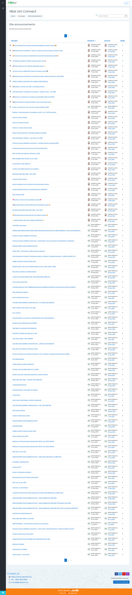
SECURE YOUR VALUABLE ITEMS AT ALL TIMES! (25, 369)
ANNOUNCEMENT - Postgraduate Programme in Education (30, 523)
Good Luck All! (16, 467)
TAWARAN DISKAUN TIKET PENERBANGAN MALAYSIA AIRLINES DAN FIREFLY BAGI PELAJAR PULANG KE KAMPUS (44, 287)
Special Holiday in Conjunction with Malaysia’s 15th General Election (33, 318)
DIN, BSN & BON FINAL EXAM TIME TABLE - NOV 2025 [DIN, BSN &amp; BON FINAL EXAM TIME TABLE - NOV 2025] (27, 210)
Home (13, 16)
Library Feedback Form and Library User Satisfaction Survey (30, 184)
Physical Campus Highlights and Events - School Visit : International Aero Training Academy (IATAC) (43, 529)
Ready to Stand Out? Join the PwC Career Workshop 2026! (30, 107)
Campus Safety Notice (19, 179)
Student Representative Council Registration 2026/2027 (29, 189)
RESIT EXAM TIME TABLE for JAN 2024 (23, 518)
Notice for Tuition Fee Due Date (22, 128)
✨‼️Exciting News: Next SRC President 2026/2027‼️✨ (28, 220)
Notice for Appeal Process (20, 122)
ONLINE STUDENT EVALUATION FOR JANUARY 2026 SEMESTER (30, 81)
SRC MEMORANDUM (18, 359)
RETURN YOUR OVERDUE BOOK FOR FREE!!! (24, 323)
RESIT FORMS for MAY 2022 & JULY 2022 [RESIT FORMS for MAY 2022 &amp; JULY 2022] (24, 307)
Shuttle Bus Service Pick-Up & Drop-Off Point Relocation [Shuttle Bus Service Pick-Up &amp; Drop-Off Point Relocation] (29, 148)
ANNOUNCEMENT (17, 426)
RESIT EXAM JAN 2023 (18, 410)
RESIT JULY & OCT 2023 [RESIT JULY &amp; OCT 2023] (19, 482)
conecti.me (73, 593)
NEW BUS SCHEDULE (18, 544)
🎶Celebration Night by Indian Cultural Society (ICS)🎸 (29, 61)
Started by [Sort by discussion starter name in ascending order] (90, 41)
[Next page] (71, 35)
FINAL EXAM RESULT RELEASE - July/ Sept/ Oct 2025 (27, 138)
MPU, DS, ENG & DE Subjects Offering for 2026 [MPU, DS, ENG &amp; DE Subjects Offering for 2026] (26, 153)
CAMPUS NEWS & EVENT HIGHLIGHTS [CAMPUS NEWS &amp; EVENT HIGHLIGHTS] (23, 364)
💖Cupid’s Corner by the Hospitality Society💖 (26, 200)
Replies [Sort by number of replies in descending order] (122, 41)
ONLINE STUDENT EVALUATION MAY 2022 (24, 261)
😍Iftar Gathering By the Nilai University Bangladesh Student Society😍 (34, 45)
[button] (97, 16)
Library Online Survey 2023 (20, 436)
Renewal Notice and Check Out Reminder (25, 477)
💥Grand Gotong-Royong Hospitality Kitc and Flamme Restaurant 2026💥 (35, 56)
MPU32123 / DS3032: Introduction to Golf (24, 333)
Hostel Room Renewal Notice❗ (22, 513)
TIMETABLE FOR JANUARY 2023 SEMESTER (24, 328)
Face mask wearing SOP (19, 282)
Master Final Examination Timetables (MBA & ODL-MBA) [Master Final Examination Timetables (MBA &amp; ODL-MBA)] (29, 133)
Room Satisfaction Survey (20, 297)
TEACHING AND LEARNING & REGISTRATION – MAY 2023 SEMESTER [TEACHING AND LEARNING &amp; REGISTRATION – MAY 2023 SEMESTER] (31, 405)
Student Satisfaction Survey (21, 415)
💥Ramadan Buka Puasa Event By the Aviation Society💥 (30, 215)
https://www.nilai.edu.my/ (21, 577)
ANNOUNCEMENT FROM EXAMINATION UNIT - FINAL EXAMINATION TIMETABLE (34, 498)
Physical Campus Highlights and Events (24, 236)
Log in (127, 3)
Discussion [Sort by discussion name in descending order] (14, 41)
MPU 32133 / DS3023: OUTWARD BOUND (24, 272)
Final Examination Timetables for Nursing (25, 390)
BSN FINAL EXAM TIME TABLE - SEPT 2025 (24, 174)
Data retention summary (119, 578)
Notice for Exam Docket (19, 117)
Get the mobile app (121, 582)
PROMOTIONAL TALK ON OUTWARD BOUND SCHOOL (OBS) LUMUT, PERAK (34, 266)
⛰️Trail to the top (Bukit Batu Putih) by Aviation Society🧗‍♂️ (30, 71)
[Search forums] (111, 15)
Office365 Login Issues (19, 225)
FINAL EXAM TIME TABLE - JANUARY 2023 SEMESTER (27, 379)
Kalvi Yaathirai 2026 (18, 194)
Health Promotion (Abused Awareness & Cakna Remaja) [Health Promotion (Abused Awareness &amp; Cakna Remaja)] (30, 374)
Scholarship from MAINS (19, 549)
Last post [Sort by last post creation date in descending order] (107, 41)
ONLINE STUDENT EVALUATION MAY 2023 (24, 431)
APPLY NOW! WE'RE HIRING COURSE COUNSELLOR (26, 400)
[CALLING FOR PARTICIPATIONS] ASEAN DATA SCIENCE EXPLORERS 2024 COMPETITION (37, 493)
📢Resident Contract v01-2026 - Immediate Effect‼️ (28, 86)
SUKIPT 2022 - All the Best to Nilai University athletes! (28, 251)
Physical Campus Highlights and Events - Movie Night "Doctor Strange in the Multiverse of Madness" (43, 241)
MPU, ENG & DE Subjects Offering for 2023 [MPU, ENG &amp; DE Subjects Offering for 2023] (25, 349)
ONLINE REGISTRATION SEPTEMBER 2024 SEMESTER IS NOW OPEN (31, 539)
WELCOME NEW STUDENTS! (20, 292)
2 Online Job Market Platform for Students (25, 169)
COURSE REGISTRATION (19, 385)
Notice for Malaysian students (21, 472)
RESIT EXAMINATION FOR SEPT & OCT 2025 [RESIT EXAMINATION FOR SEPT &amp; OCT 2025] (24, 158)
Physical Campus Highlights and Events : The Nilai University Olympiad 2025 (35, 143)
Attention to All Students (20, 487)
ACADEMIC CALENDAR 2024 (20, 462)
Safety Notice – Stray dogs (20, 554)
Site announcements (34, 16)
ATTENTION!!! (16, 395)
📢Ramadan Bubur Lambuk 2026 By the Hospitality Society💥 (31, 205)
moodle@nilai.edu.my (19, 582)
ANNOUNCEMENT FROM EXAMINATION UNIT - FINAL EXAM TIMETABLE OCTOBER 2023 (36, 457)
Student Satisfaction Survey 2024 (22, 534)
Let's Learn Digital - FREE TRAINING (22, 338)
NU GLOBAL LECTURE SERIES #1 (21, 164)
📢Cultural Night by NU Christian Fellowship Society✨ (29, 66)
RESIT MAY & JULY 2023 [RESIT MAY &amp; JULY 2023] (19, 451)
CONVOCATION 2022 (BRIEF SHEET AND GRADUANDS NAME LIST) (31, 277)
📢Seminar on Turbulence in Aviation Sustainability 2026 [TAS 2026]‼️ (33, 97)
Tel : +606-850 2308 (19, 579)
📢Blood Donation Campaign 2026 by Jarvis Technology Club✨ (32, 102)
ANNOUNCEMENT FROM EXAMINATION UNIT (25, 246)
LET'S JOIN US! (16, 313)
